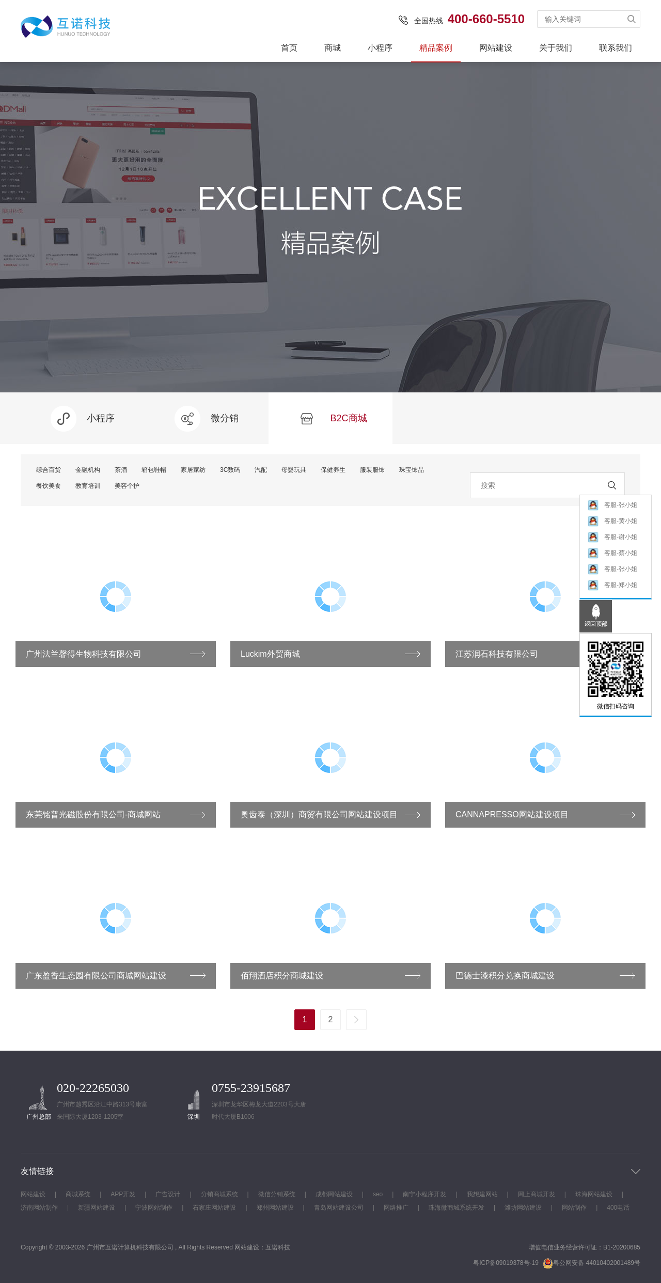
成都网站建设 (334, 1194)
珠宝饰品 (411, 469)
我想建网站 (482, 1194)
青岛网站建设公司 (339, 1207)
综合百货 (48, 469)
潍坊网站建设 (523, 1207)
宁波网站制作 (153, 1207)
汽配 (261, 469)
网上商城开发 (536, 1194)
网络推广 (396, 1207)
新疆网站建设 (96, 1207)
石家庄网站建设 (214, 1207)
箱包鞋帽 (153, 469)
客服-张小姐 (612, 506)
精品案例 (435, 47)
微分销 (207, 419)
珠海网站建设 (593, 1194)
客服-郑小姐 (612, 586)
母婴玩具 (293, 469)
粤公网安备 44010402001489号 (591, 1263)
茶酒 (121, 469)
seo (378, 1194)
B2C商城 (330, 419)
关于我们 (555, 47)
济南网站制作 (39, 1207)
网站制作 (574, 1207)
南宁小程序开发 (424, 1194)
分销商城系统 (219, 1194)
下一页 (356, 1019)
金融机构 (87, 469)
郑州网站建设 (275, 1207)
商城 (332, 47)
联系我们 (615, 47)
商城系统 (78, 1194)
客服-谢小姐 (612, 538)
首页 (289, 47)
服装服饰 (372, 469)
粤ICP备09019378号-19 (506, 1262)
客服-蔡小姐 (612, 554)
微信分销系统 (276, 1194)
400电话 (618, 1207)
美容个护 (127, 485)
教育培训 (87, 485)
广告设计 (167, 1194)
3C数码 (230, 469)
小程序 (380, 47)
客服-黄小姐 (612, 522)
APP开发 (123, 1194)
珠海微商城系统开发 (456, 1207)
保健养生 (333, 469)
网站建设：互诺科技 (262, 1247)
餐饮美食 (48, 485)
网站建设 (495, 47)
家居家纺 (193, 469)
